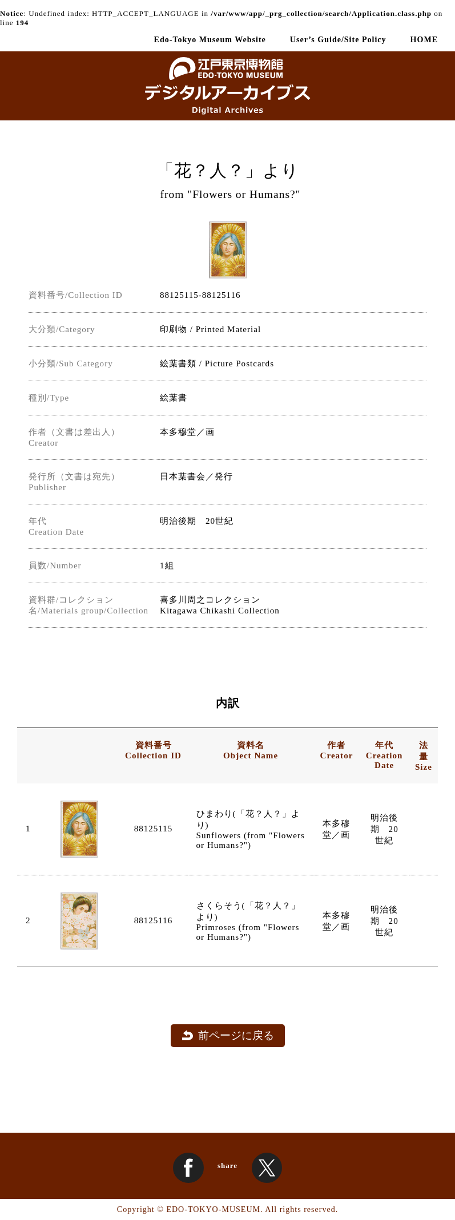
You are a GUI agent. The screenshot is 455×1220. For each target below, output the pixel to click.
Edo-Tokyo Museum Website (210, 39)
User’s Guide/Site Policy (338, 39)
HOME (424, 39)
